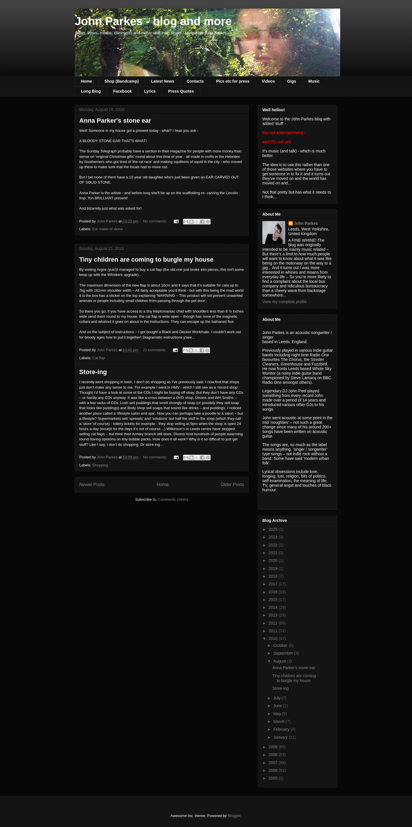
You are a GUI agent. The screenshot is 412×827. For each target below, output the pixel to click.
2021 (274, 552)
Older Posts (232, 484)
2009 (274, 747)
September (283, 653)
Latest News (163, 81)
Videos (268, 81)
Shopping (100, 465)
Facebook (122, 91)
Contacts (195, 81)
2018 (274, 576)
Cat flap (98, 358)
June (278, 705)
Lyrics (150, 91)
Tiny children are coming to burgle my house (146, 259)
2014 (274, 607)
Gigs (291, 81)
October (281, 645)
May (277, 713)
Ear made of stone (107, 229)
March (279, 721)
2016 (274, 592)
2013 (274, 615)
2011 (274, 631)
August (280, 661)
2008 (274, 754)
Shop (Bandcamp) (121, 81)
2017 (274, 584)
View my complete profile (284, 301)
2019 (274, 568)
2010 (274, 638)
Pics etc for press (232, 81)
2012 (274, 623)
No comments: (155, 221)
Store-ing (93, 371)
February (281, 729)
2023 (274, 537)
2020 (274, 560)
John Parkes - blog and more (153, 21)
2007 (274, 762)
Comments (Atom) (173, 499)
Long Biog (91, 91)
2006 (274, 770)
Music (314, 81)
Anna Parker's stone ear (115, 120)
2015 (274, 599)
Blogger (234, 816)
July (277, 698)
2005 (274, 778)
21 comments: (155, 350)
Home (86, 81)
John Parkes (306, 223)
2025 (274, 529)
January (281, 737)
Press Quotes (181, 91)
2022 (274, 545)
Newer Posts (91, 484)
